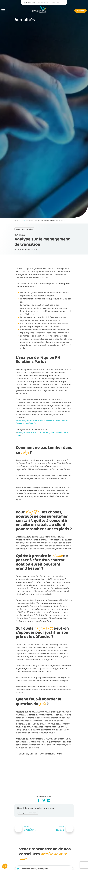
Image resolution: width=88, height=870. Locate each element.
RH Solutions (19, 220)
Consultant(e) (42, 2)
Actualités (29, 220)
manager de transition (24, 229)
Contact (80, 11)
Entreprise (55, 2)
